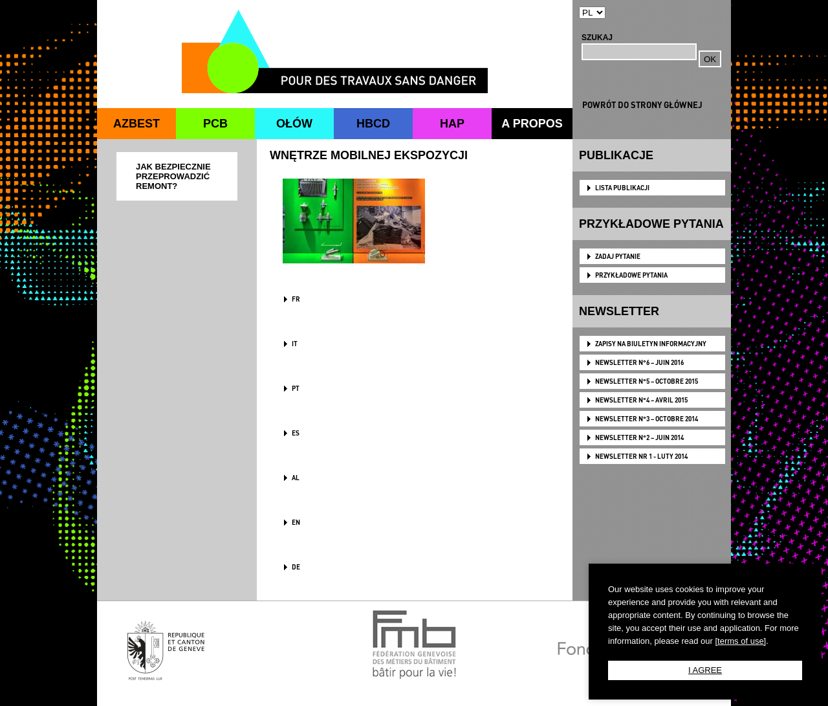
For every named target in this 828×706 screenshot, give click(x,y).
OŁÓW (294, 123)
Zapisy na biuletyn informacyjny (650, 343)
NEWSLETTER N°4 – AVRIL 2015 (641, 400)
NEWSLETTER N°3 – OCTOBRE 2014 (646, 419)
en (296, 522)
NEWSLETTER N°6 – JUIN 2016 (639, 362)
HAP (452, 123)
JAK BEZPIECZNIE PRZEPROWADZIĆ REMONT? (173, 176)
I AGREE (705, 670)
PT (296, 388)
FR (296, 299)
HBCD (373, 123)
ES (296, 433)
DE (296, 567)
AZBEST (136, 123)
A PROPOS (531, 123)
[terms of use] (740, 641)
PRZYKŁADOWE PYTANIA (631, 275)
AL (296, 477)
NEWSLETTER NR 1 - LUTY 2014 (641, 456)
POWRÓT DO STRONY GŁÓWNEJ (642, 104)
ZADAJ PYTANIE (617, 256)
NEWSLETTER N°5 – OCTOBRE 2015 (646, 381)
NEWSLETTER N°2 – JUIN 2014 (639, 437)
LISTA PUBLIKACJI (622, 188)
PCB (215, 123)
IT (295, 343)
